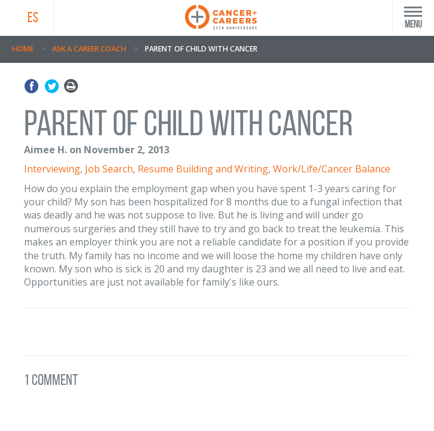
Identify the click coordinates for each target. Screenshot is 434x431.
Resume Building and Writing (203, 168)
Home (23, 49)
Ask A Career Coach (89, 49)
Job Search (109, 168)
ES (33, 17)
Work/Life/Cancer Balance (331, 168)
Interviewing (52, 168)
